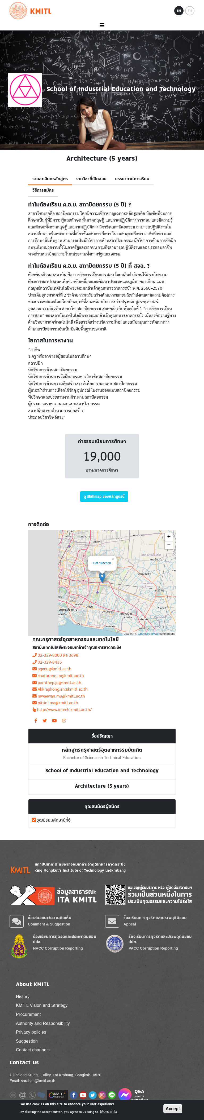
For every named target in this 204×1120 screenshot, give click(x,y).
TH (190, 10)
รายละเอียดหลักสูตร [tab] (50, 179)
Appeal (130, 924)
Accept (173, 1108)
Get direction (102, 563)
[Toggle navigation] (102, 25)
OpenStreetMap (148, 633)
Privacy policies (31, 1032)
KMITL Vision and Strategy (41, 1005)
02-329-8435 (47, 662)
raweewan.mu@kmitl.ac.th (58, 696)
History (22, 996)
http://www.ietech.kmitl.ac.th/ (62, 710)
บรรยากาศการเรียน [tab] (132, 179)
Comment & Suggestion (49, 924)
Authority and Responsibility (43, 1023)
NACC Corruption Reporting (58, 948)
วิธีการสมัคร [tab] (43, 190)
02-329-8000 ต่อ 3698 (55, 655)
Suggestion (27, 1041)
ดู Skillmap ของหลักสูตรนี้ (104, 496)
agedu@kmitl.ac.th (51, 669)
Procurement (28, 1014)
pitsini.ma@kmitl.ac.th (55, 703)
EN (179, 10)
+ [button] (169, 537)
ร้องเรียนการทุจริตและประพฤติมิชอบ (155, 917)
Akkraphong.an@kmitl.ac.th (60, 689)
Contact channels (33, 1050)
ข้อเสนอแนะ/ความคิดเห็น (49, 917)
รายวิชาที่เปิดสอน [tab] (91, 179)
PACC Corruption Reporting (153, 948)
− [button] (169, 545)
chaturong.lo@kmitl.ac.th (58, 676)
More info (108, 1111)
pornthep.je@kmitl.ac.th (56, 683)
